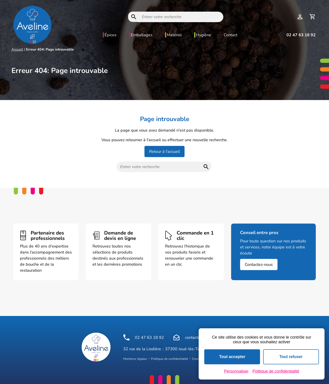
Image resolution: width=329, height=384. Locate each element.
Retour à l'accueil (164, 151)
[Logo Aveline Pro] (96, 347)
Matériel (174, 35)
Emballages (142, 35)
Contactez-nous (259, 264)
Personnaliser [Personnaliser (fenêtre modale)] (236, 371)
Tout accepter (232, 356)
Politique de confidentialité (169, 359)
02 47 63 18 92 (301, 35)
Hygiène (203, 35)
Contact (230, 35)
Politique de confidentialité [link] (275, 371)
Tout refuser (291, 356)
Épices (110, 35)
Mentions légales (135, 359)
